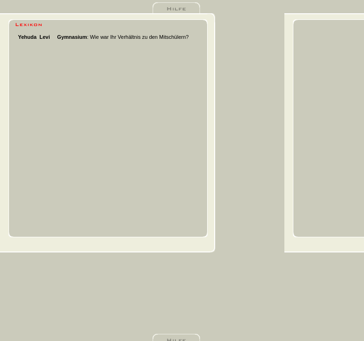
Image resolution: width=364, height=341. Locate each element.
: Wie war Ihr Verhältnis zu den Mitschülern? (123, 37)
